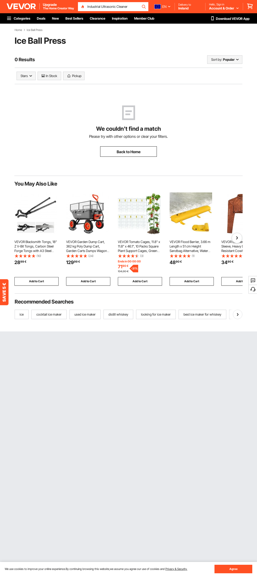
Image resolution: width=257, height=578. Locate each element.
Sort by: (216, 59)
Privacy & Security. (176, 569)
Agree (233, 569)
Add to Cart (36, 281)
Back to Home (129, 151)
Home (18, 30)
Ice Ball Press (35, 30)
